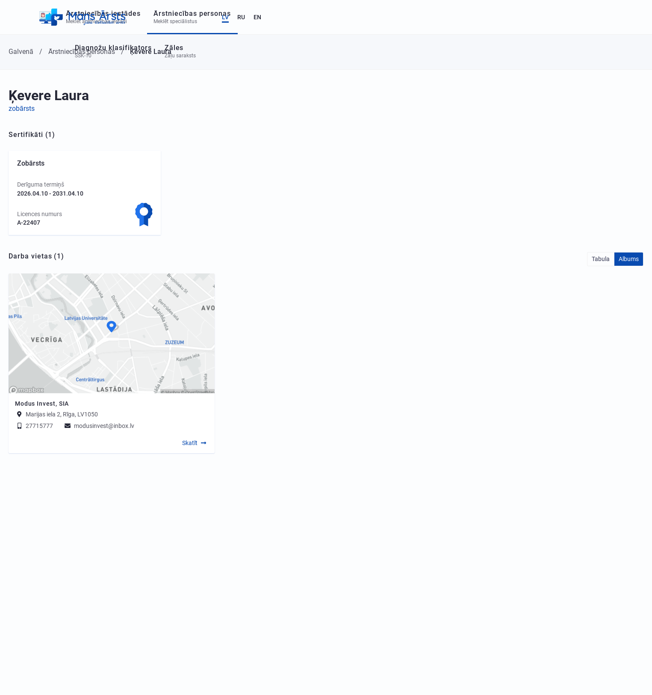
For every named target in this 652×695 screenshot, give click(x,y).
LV (594, 17)
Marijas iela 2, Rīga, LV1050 (62, 414)
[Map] (112, 333)
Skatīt (190, 443)
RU (610, 17)
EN (627, 17)
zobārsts (22, 108)
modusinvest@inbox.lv (98, 425)
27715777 (34, 425)
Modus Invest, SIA (42, 403)
